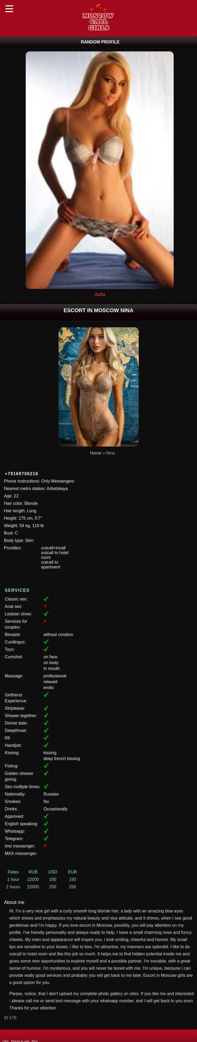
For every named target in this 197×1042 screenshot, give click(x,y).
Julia (99, 294)
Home (96, 453)
